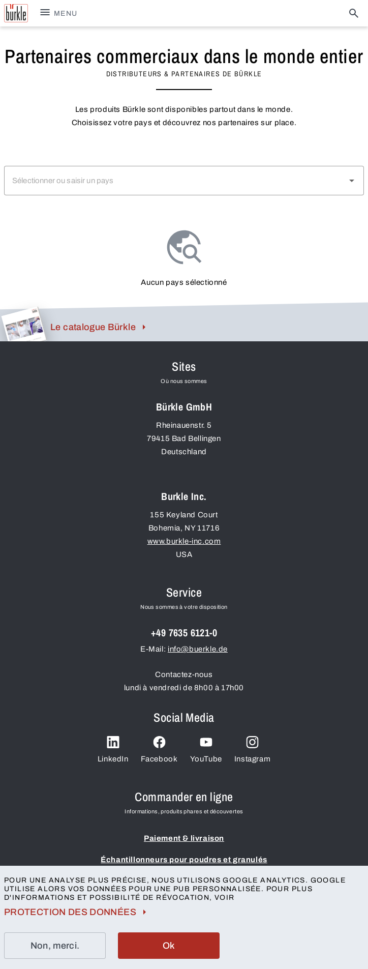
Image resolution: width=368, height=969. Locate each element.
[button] (352, 180)
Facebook (159, 749)
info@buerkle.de (198, 649)
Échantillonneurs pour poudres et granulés (184, 860)
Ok (169, 946)
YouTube (206, 749)
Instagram (252, 749)
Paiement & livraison (184, 838)
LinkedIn (113, 749)
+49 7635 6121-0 (184, 632)
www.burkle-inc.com (184, 541)
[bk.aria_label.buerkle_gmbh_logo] (16, 13)
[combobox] (184, 180)
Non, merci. (55, 946)
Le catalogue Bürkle (100, 327)
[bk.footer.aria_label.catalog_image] (23, 324)
